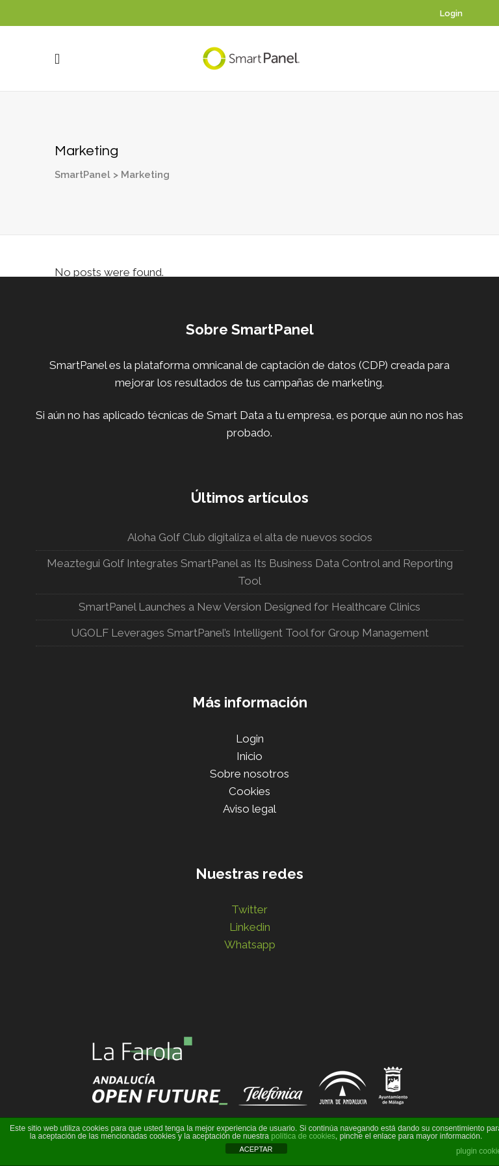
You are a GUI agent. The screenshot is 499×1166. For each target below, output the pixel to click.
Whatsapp (249, 944)
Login (451, 13)
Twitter (249, 909)
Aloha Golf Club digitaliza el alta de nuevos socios (249, 537)
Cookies (249, 791)
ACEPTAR (255, 1149)
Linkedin (249, 926)
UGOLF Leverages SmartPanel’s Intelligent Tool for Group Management (250, 632)
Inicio (249, 756)
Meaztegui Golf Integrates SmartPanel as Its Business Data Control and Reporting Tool (250, 572)
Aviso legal (249, 808)
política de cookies (303, 1136)
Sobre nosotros (249, 773)
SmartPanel (67, 175)
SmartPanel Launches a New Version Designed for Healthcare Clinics (249, 606)
